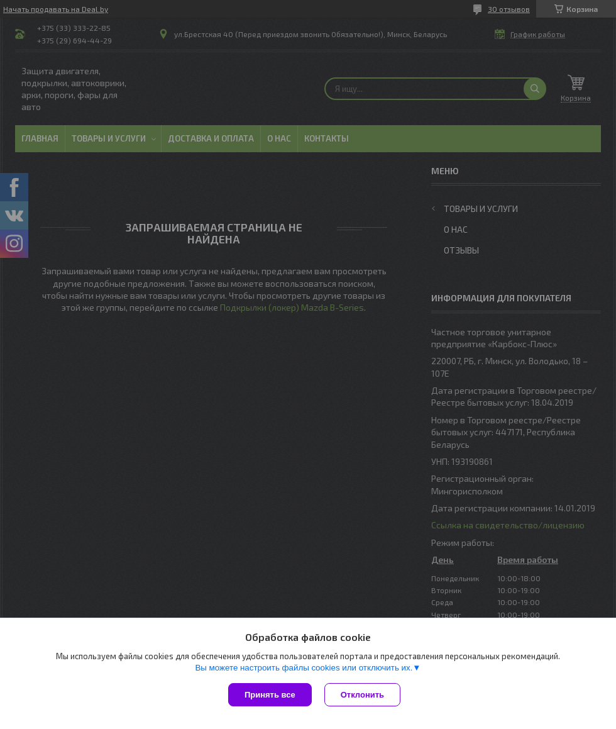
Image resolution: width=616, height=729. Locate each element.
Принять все (270, 694)
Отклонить (362, 694)
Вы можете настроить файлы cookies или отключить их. (303, 667)
